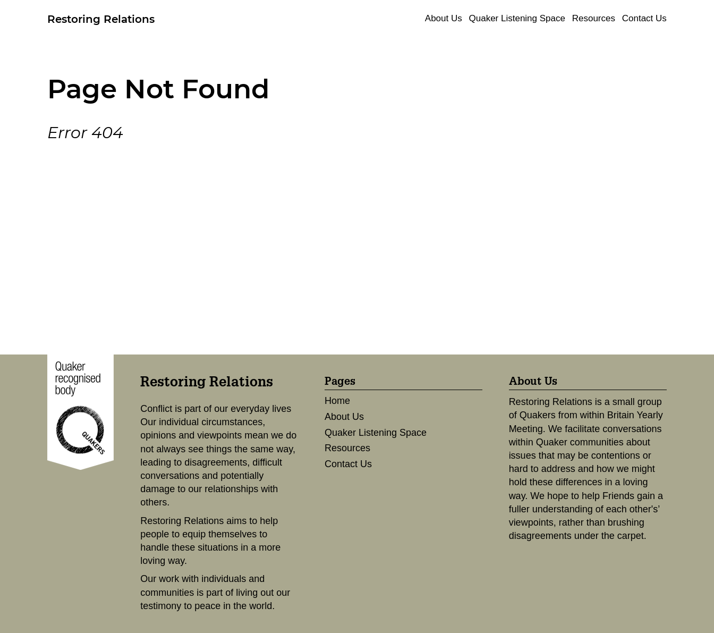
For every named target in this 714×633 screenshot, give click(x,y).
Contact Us (644, 18)
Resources (593, 18)
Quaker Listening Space (517, 18)
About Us (443, 18)
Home (337, 400)
